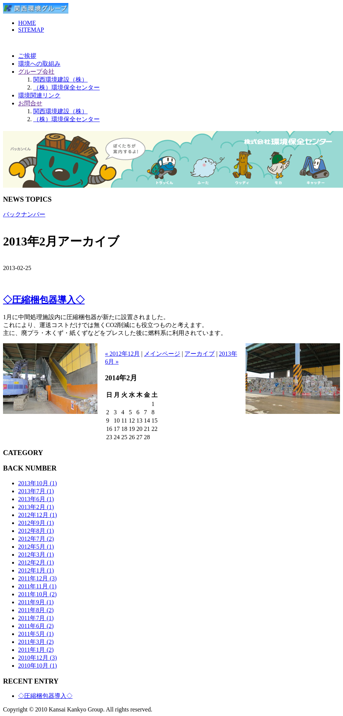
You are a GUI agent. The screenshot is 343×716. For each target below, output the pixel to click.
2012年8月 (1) (36, 531)
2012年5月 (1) (36, 546)
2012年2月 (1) (36, 562)
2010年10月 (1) (37, 665)
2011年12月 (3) (37, 578)
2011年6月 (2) (36, 626)
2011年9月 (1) (36, 602)
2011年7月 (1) (36, 618)
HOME (27, 23)
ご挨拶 (27, 55)
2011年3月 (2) (36, 642)
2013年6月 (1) (36, 499)
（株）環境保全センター (66, 87)
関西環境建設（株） (60, 79)
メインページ (162, 353)
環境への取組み (39, 63)
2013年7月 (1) (36, 491)
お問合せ (30, 103)
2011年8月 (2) (36, 610)
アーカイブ (199, 353)
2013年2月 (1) (36, 507)
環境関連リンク (39, 95)
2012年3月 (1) (36, 554)
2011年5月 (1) (36, 634)
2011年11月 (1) (37, 586)
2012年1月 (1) (36, 570)
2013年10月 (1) (37, 483)
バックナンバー (24, 214)
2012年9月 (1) (36, 523)
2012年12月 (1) (37, 515)
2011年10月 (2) (37, 594)
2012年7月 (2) (36, 538)
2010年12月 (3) (37, 657)
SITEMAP (31, 29)
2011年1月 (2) (36, 650)
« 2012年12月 (122, 353)
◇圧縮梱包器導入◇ (44, 300)
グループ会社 (36, 71)
